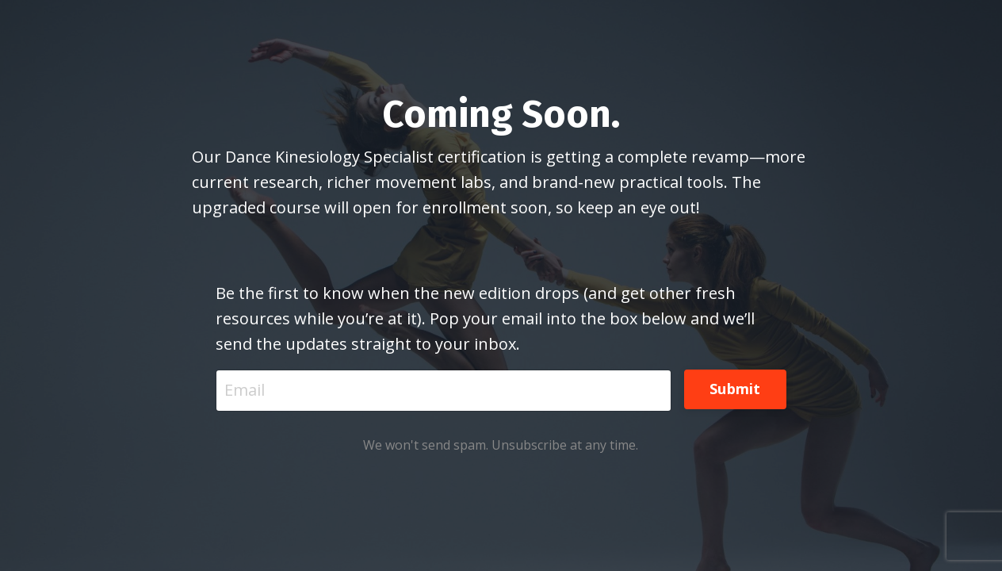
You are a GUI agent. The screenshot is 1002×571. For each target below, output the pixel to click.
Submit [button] (735, 388)
